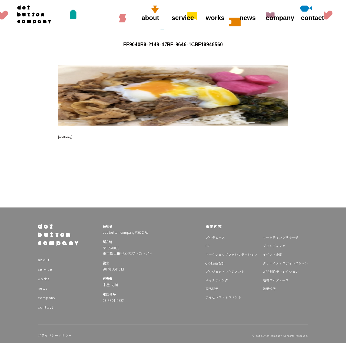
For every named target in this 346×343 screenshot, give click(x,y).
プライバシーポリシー (55, 335)
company (280, 17)
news (247, 17)
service (183, 17)
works (215, 17)
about (150, 17)
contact (312, 17)
